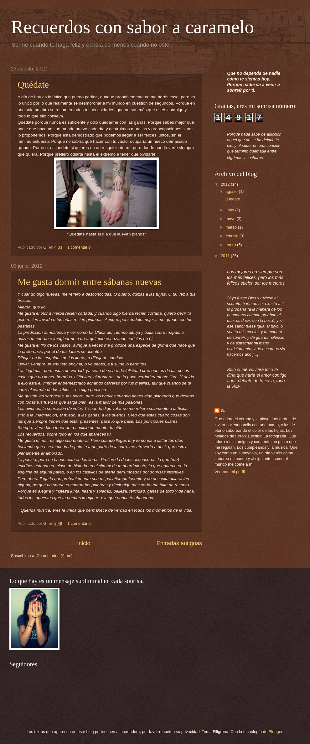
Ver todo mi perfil (229, 471)
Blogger (275, 731)
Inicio (83, 543)
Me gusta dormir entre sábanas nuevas (89, 281)
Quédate (33, 84)
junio (230, 210)
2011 (226, 255)
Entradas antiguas (179, 543)
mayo (230, 218)
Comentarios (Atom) (55, 555)
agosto (232, 191)
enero (231, 244)
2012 (226, 184)
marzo (231, 227)
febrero (232, 236)
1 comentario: (80, 247)
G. (223, 410)
